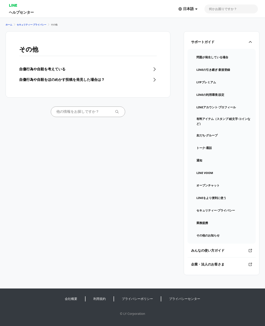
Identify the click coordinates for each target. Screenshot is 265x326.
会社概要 (71, 299)
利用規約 (99, 299)
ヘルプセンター (21, 12)
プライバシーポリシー (137, 299)
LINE (13, 5)
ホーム (9, 24)
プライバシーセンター (184, 299)
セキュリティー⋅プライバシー (31, 24)
